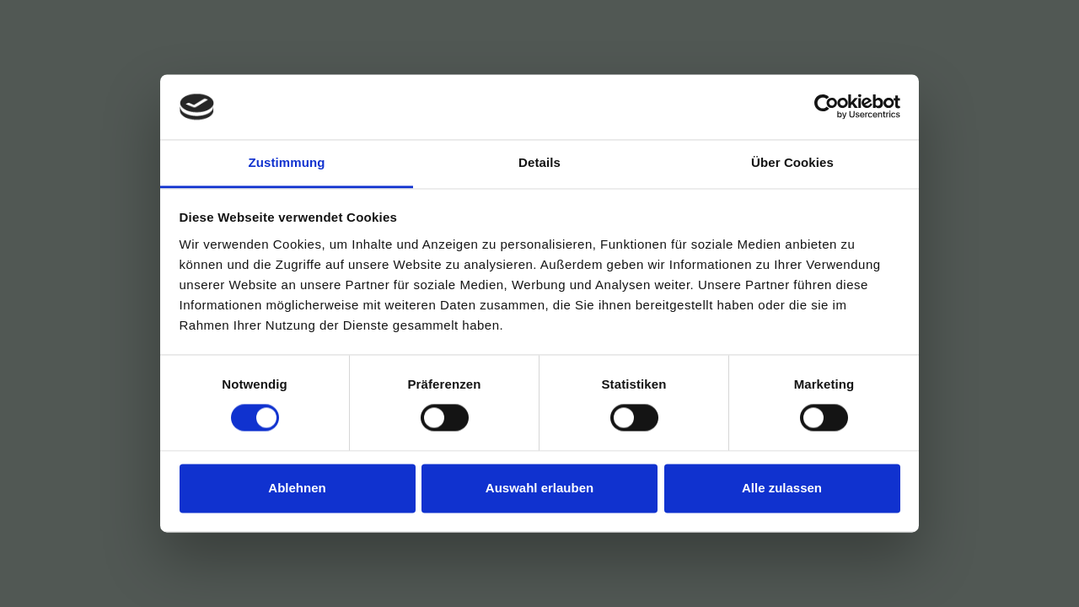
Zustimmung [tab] (287, 162)
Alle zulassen (782, 488)
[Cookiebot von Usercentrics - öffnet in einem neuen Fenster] (826, 107)
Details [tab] (539, 162)
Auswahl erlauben (539, 488)
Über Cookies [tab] (792, 162)
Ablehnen (296, 488)
